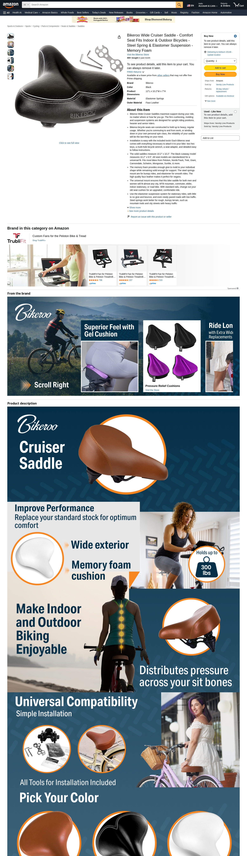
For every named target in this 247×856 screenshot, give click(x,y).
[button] (6, 13)
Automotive (226, 12)
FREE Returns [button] (135, 72)
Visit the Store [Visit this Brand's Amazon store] (152, 390)
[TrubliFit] (16, 238)
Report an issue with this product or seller (149, 216)
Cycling (36, 26)
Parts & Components (50, 26)
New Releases (116, 12)
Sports (28, 26)
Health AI (17, 12)
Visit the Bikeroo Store (138, 54)
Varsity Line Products (225, 84)
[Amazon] (11, 5)
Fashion (196, 12)
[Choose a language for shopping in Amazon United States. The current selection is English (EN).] (190, 5)
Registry (184, 12)
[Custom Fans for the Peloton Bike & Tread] (59, 236)
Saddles (81, 26)
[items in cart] (238, 5)
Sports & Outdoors (15, 26)
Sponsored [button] (233, 288)
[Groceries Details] (146, 12)
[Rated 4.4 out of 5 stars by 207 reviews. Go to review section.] (132, 280)
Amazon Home (210, 12)
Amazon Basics (49, 12)
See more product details (141, 211)
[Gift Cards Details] (161, 12)
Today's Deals (99, 12)
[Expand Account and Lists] (216, 6)
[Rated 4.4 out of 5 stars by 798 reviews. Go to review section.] (102, 280)
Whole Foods (67, 12)
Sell (166, 12)
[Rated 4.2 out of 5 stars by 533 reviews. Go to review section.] (162, 280)
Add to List (208, 138)
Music (174, 12)
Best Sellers (83, 12)
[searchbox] (103, 5)
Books (130, 12)
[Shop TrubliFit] (39, 240)
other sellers (163, 75)
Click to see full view (69, 143)
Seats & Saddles (68, 26)
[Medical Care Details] (39, 12)
